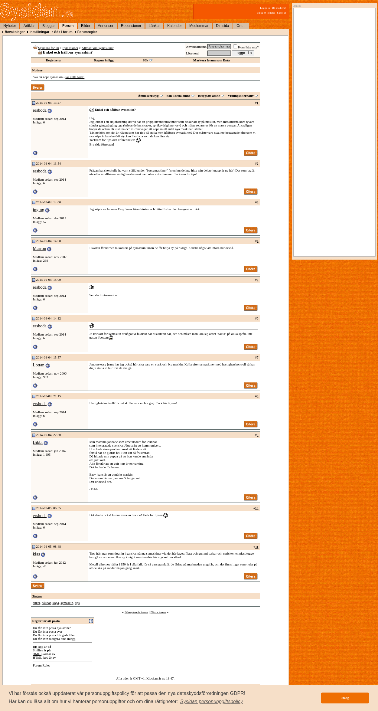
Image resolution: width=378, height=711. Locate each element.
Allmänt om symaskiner (98, 48)
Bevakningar (15, 32)
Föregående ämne (136, 612)
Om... (240, 26)
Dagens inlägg (104, 60)
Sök (145, 60)
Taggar (37, 596)
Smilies (38, 650)
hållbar (46, 603)
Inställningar (39, 32)
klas (36, 554)
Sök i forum (63, 32)
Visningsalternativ (241, 95)
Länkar (154, 26)
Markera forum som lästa (211, 60)
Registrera (53, 60)
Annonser (105, 26)
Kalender (174, 26)
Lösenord (192, 53)
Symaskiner (70, 48)
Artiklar (29, 26)
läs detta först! (74, 77)
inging (38, 209)
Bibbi (38, 442)
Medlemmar (198, 26)
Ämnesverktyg (148, 95)
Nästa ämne (158, 612)
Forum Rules (41, 665)
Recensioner (131, 26)
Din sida (222, 26)
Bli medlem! (279, 7)
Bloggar (48, 26)
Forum (67, 26)
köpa (55, 603)
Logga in (265, 7)
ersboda (40, 110)
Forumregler (87, 32)
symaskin (66, 603)
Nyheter (9, 26)
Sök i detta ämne (179, 95)
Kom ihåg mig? (246, 47)
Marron (39, 248)
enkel (36, 603)
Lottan (38, 364)
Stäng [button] (345, 698)
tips (77, 603)
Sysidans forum (48, 48)
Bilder (85, 26)
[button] (211, 701)
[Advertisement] (333, 71)
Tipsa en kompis (266, 12)
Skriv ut (281, 12)
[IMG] (37, 654)
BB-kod (38, 646)
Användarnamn (196, 46)
